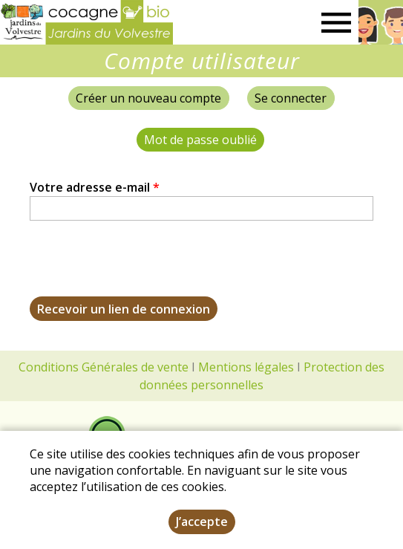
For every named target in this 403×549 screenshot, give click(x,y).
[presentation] (142, 267)
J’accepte (202, 521)
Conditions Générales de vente (104, 367)
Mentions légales (246, 367)
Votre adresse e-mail (95, 187)
